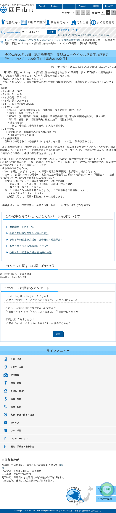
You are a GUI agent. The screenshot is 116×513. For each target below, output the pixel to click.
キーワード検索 (10, 30)
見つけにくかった (68, 300)
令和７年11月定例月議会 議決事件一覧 (31, 252)
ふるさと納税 (84, 35)
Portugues (55, 6)
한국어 (96, 6)
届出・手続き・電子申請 (22, 446)
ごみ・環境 (16, 430)
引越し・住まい (18, 391)
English (42, 6)
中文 (69, 6)
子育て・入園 (17, 367)
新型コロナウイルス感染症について (29, 246)
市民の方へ (20, 40)
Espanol (82, 6)
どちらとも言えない (43, 300)
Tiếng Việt (109, 6)
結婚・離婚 (16, 399)
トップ (8, 40)
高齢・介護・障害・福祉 (22, 415)
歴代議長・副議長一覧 (22, 227)
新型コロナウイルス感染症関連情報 (61, 40)
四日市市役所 (17, 8)
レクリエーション (19, 438)
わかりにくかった (68, 311)
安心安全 (34, 40)
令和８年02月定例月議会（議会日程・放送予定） (36, 239)
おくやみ (15, 423)
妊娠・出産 (16, 359)
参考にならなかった (65, 323)
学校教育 (15, 375)
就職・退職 (16, 383)
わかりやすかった (18, 311)
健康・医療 (16, 407)
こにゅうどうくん (100, 35)
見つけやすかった (18, 300)
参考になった (16, 323)
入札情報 (72, 35)
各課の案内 (106, 499)
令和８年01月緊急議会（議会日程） (29, 233)
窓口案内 (62, 35)
